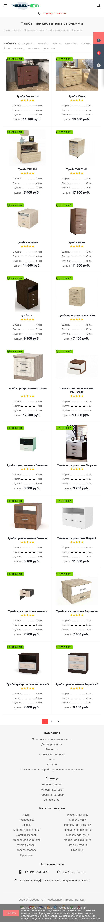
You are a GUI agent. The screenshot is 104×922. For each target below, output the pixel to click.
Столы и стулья (77, 844)
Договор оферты (52, 744)
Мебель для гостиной (77, 824)
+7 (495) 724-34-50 (54, 13)
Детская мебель (26, 834)
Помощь (52, 778)
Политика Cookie (89, 918)
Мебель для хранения (77, 839)
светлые (43, 43)
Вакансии (52, 749)
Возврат (52, 764)
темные (56, 43)
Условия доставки (52, 789)
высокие (86, 43)
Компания (52, 733)
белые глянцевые (14, 48)
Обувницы (77, 849)
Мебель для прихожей (78, 829)
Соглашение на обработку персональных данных (52, 769)
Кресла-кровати (26, 849)
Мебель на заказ (77, 814)
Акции (26, 814)
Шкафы (26, 824)
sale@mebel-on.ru (74, 872)
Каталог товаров (52, 808)
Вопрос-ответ (51, 799)
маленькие (50, 48)
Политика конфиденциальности (52, 739)
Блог (52, 759)
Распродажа (26, 819)
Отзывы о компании (52, 754)
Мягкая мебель (26, 844)
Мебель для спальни (26, 829)
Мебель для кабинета (26, 839)
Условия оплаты (52, 784)
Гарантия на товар (52, 794)
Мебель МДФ (77, 819)
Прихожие (26, 855)
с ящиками (28, 43)
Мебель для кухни (77, 834)
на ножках (34, 48)
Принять (11, 913)
